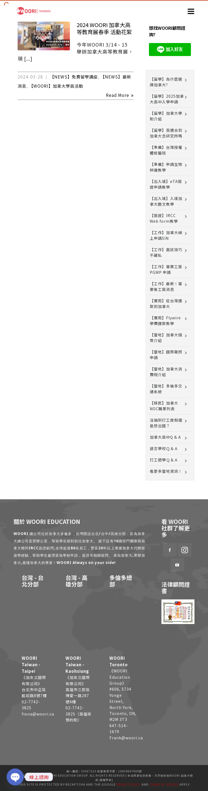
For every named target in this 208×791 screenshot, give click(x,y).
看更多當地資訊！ (166, 471)
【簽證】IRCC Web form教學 (164, 218)
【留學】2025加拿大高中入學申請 (167, 98)
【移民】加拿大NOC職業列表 (164, 405)
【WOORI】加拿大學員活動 (56, 86)
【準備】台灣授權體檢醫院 (166, 150)
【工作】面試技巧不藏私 (166, 252)
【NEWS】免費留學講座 (74, 77)
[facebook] (170, 550)
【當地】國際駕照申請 (166, 354)
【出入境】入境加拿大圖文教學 (166, 201)
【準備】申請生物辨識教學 (166, 167)
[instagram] (184, 550)
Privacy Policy (128, 784)
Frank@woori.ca (126, 737)
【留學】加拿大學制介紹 (166, 116)
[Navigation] (191, 11)
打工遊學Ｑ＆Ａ (164, 459)
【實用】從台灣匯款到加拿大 (166, 303)
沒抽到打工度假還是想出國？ (166, 422)
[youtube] (177, 565)
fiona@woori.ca (38, 714)
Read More (120, 95)
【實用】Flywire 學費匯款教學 (165, 320)
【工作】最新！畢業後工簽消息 (166, 286)
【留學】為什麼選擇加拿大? (166, 81)
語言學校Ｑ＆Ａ (164, 448)
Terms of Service (164, 784)
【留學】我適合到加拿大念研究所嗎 (166, 133)
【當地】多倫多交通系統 (166, 388)
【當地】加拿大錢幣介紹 (166, 337)
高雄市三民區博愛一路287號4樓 (78, 695)
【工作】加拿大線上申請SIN (166, 235)
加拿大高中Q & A (165, 437)
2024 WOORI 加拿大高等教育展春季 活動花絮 (104, 28)
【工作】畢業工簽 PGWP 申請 (166, 269)
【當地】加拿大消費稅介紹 (166, 371)
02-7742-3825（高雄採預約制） (79, 714)
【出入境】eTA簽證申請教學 (166, 184)
